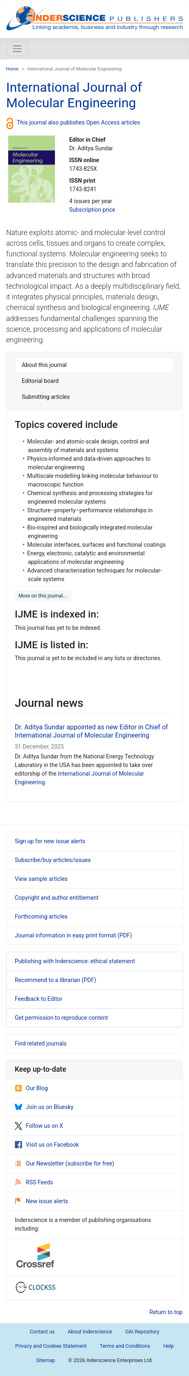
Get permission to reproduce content (61, 1017)
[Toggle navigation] (17, 48)
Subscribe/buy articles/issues (53, 860)
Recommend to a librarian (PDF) (55, 980)
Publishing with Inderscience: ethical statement (75, 961)
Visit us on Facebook (47, 1144)
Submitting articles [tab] (46, 397)
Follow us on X (39, 1126)
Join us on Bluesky (44, 1107)
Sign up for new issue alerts (50, 841)
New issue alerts (41, 1201)
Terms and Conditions (125, 1346)
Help (168, 1346)
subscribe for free (89, 1163)
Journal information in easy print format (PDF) (73, 935)
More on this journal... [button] (42, 596)
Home (12, 69)
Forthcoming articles (41, 916)
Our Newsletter (40, 1163)
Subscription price (92, 209)
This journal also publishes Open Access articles (78, 122)
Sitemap (45, 1360)
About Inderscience (90, 1331)
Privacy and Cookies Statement (51, 1346)
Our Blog (31, 1088)
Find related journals (40, 1043)
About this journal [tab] (44, 365)
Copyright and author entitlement (56, 897)
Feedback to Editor (38, 999)
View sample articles (41, 879)
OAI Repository (142, 1331)
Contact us (42, 1331)
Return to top (166, 1312)
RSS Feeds (34, 1182)
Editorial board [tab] (40, 381)
